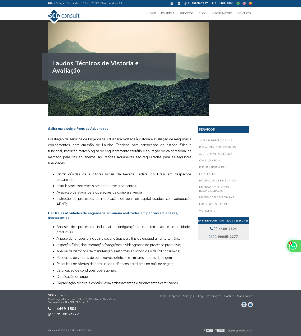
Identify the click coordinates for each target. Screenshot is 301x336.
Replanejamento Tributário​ (217, 147)
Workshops (207, 211)
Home (151, 13)
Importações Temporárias (216, 197)
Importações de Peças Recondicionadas (214, 189)
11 (222, 3)
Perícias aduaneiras (212, 167)
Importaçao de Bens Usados (218, 180)
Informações (222, 13)
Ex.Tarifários (207, 174)
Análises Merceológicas (215, 140)
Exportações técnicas (214, 204)
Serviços (187, 13)
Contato (244, 13)
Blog (203, 13)
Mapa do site (245, 296)
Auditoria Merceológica (215, 154)
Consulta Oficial (210, 160)
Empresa (168, 13)
